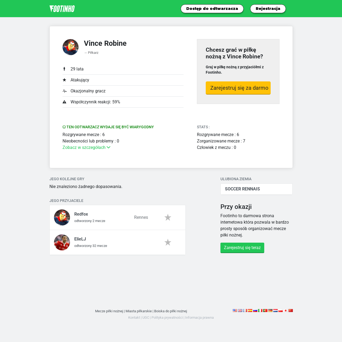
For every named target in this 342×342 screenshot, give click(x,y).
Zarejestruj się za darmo (239, 88)
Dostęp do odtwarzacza (212, 8)
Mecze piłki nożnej (109, 311)
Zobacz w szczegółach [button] (86, 147)
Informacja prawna (199, 317)
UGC (145, 317)
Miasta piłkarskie (139, 311)
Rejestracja (268, 8)
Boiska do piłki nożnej (170, 311)
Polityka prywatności (167, 317)
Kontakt (134, 317)
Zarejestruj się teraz (242, 247)
